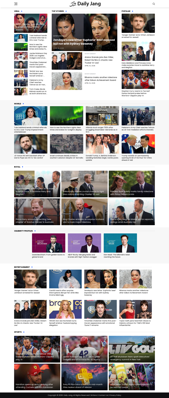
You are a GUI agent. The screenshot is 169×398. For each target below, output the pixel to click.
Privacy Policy (115, 395)
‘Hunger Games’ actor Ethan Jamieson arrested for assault (138, 36)
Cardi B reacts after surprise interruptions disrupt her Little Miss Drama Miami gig (64, 292)
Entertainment (58, 36)
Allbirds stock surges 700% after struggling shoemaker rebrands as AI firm (101, 129)
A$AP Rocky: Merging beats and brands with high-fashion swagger (82, 255)
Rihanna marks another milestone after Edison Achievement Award (101, 78)
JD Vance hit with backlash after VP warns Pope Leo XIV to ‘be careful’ (29, 156)
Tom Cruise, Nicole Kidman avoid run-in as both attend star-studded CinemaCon (38, 92)
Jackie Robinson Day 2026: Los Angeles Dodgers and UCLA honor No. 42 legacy (38, 56)
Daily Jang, (68, 395)
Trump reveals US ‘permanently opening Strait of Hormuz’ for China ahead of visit (137, 157)
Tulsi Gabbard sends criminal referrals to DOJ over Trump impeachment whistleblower (38, 40)
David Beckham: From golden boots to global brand (48, 255)
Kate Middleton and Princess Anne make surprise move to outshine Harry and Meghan (138, 65)
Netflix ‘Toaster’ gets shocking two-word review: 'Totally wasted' (30, 27)
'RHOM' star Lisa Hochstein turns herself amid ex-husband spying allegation (36, 75)
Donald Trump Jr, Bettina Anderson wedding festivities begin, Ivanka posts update (102, 157)
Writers (94, 395)
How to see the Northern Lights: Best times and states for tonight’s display (38, 47)
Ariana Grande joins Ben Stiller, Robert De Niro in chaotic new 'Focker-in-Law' (99, 60)
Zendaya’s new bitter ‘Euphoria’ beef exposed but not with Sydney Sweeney (100, 292)
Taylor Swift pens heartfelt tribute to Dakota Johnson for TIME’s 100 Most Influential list (135, 323)
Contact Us (103, 395)
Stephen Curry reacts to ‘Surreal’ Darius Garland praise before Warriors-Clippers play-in (136, 93)
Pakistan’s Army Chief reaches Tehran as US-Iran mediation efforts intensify (37, 84)
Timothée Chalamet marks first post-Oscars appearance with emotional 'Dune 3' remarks (38, 67)
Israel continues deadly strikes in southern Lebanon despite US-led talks (66, 156)
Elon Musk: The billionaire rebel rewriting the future (117, 255)
